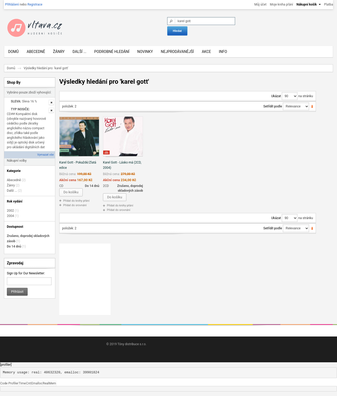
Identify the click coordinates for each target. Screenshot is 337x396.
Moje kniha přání (281, 4)
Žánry (11, 187)
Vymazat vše (45, 157)
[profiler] (6, 366)
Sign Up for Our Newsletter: (26, 275)
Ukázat (276, 98)
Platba (328, 4)
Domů (11, 70)
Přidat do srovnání (75, 207)
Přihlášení (12, 4)
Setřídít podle (272, 108)
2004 (10, 218)
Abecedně (14, 182)
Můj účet (260, 4)
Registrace (34, 4)
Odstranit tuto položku (51, 104)
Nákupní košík (306, 4)
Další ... (12, 192)
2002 (10, 212)
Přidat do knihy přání (76, 202)
